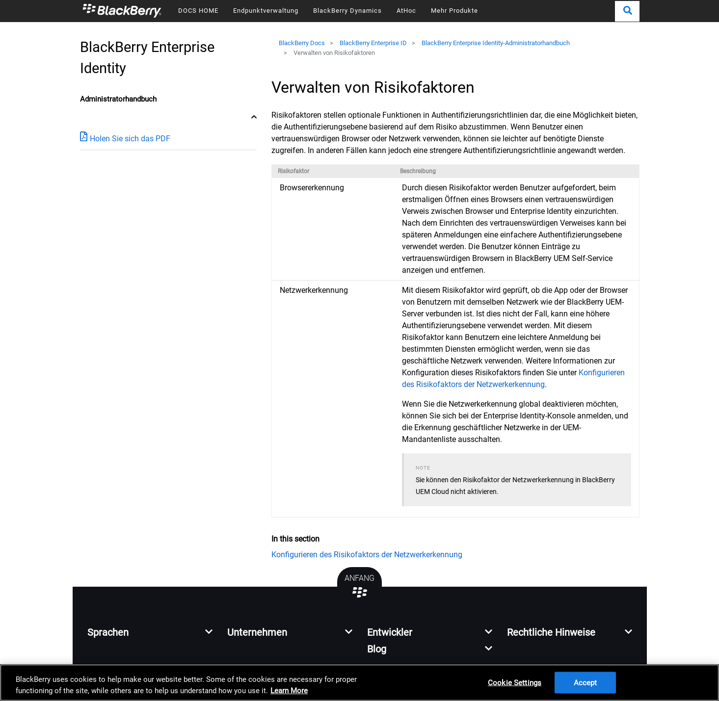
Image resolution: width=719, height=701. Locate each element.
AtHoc (406, 10)
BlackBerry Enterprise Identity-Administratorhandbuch (496, 43)
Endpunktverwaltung (265, 10)
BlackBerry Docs (302, 43)
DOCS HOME (198, 10)
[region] (359, 682)
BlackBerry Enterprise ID (373, 43)
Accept (585, 682)
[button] (627, 11)
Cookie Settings (514, 682)
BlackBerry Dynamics (347, 10)
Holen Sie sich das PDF (125, 138)
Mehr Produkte (454, 10)
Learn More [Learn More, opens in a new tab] (289, 690)
